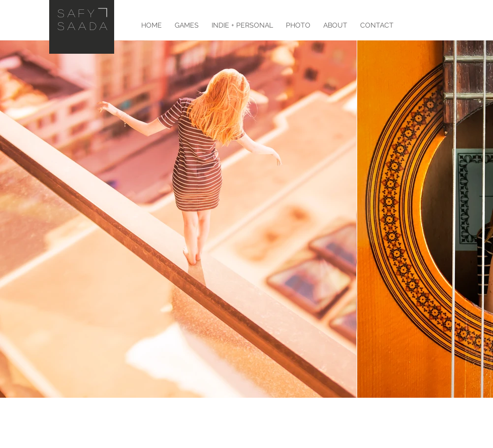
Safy (77, 12)
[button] (242, 25)
